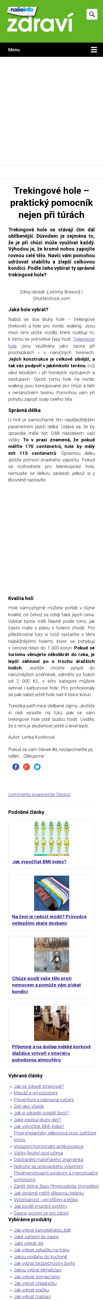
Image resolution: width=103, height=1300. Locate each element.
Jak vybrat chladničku (35, 1283)
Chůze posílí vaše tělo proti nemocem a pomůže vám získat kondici (46, 985)
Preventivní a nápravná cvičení (44, 1099)
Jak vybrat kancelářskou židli (42, 1230)
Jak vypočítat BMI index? (39, 861)
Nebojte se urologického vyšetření (48, 1166)
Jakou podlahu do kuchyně (40, 1256)
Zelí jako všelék (29, 1106)
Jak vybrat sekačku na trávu (41, 1250)
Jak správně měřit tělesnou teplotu (49, 1193)
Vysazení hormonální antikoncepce (48, 1146)
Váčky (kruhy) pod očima (38, 1153)
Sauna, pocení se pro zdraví (41, 1213)
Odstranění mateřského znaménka (48, 1159)
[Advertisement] (51, 111)
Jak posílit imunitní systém (40, 1206)
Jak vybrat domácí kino (37, 1276)
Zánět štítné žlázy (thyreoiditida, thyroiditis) (56, 1186)
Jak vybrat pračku (31, 1290)
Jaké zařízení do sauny (36, 1236)
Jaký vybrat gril (28, 1243)
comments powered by (39, 794)
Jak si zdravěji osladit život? (41, 1113)
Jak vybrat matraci (32, 1296)
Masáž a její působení (35, 1093)
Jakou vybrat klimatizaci (38, 1270)
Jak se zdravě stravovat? (39, 1086)
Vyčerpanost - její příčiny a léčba (46, 1199)
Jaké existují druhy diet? (37, 1119)
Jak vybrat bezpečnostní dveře (44, 1263)
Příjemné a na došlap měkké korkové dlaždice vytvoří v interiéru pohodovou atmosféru (51, 1053)
